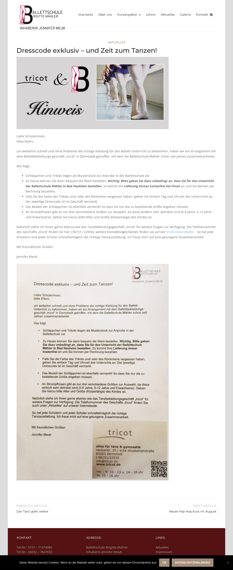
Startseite (85, 14)
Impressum (164, 552)
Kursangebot (127, 14)
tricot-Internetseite (180, 232)
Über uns (105, 14)
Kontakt (202, 14)
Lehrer (151, 14)
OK (164, 562)
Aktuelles (168, 14)
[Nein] (227, 562)
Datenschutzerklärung (192, 562)
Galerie (185, 14)
